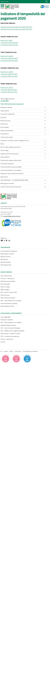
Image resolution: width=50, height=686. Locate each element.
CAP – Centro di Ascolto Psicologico (10, 328)
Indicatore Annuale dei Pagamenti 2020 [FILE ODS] (16, 29)
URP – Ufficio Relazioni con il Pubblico (11, 322)
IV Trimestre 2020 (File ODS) (9, 45)
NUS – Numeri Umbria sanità (9, 292)
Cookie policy (18, 351)
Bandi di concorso (5, 257)
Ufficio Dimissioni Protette (8, 298)
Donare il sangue (5, 287)
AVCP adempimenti (6, 265)
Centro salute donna (6, 276)
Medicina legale (5, 290)
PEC (1, 351)
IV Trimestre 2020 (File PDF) (9, 42)
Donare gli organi (5, 284)
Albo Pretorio (4, 259)
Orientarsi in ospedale (7, 320)
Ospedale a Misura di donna (8, 325)
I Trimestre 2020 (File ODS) (9, 92)
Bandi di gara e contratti (7, 254)
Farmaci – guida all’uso (7, 339)
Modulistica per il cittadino (8, 281)
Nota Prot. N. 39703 (7, 72)
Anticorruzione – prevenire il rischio (10, 333)
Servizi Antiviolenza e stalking (9, 303)
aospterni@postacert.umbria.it (12, 216)
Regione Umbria (4, 1)
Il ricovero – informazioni (7, 278)
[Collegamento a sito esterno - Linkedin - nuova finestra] (9, 240)
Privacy (11, 351)
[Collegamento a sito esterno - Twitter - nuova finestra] (7, 240)
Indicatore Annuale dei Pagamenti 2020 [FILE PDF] (16, 27)
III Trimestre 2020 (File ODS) (9, 60)
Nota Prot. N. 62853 (7, 56)
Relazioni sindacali (6, 262)
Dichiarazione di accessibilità (30, 351)
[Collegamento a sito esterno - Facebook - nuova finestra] (5, 240)
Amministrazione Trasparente (9, 251)
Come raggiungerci (6, 317)
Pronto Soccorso (5, 295)
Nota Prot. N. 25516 (7, 87)
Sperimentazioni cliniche (7, 306)
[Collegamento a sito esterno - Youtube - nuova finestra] (2, 240)
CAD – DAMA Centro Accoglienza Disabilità (12, 331)
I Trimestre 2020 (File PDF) (9, 90)
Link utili (3, 342)
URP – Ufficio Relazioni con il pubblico (11, 301)
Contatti (6, 351)
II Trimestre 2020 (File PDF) (9, 74)
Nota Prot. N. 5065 (6, 40)
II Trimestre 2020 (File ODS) (9, 76)
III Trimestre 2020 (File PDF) (9, 58)
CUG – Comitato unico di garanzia (10, 336)
